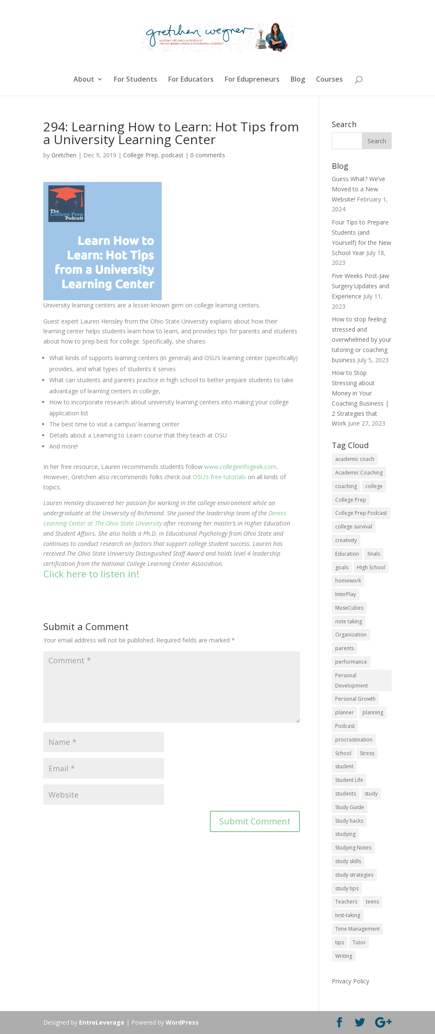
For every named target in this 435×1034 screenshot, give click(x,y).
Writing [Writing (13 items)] (343, 956)
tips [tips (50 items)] (339, 942)
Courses (329, 80)
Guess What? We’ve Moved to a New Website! (358, 189)
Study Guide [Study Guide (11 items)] (349, 807)
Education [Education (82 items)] (347, 553)
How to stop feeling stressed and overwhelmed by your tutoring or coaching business (361, 339)
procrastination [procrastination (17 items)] (354, 739)
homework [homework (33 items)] (348, 580)
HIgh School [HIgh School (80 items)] (371, 567)
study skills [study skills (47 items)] (348, 861)
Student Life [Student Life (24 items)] (349, 780)
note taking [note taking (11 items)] (348, 621)
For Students (135, 80)
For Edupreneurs (252, 80)
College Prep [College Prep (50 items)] (350, 499)
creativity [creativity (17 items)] (346, 540)
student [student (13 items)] (344, 766)
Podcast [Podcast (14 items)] (345, 726)
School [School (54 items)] (343, 753)
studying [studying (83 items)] (345, 834)
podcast (172, 155)
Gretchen (63, 155)
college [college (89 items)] (374, 486)
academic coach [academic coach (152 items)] (354, 459)
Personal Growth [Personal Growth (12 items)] (355, 698)
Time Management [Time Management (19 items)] (357, 928)
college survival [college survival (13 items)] (353, 526)
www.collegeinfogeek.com (240, 467)
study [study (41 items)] (371, 793)
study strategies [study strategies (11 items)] (354, 874)
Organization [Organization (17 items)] (351, 634)
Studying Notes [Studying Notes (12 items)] (353, 847)
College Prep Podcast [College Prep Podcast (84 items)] (361, 513)
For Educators (191, 80)
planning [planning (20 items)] (372, 712)
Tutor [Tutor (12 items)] (359, 942)
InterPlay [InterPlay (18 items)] (345, 594)
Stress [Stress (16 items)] (367, 753)
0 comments (207, 155)
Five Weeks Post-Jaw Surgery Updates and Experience (360, 286)
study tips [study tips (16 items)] (347, 888)
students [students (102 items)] (345, 793)
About (83, 80)
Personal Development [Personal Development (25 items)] (351, 680)
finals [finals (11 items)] (373, 553)
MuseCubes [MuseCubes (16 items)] (349, 607)
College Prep (140, 155)
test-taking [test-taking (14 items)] (347, 915)
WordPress (182, 1022)
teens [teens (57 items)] (372, 901)
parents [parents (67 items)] (344, 648)
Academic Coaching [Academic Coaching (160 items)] (359, 472)
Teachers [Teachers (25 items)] (346, 901)
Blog (298, 80)
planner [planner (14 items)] (344, 712)
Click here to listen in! (91, 573)
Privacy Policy (350, 981)
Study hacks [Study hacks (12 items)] (349, 820)
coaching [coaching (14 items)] (346, 486)
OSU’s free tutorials (219, 477)
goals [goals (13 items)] (341, 567)
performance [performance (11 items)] (351, 661)
